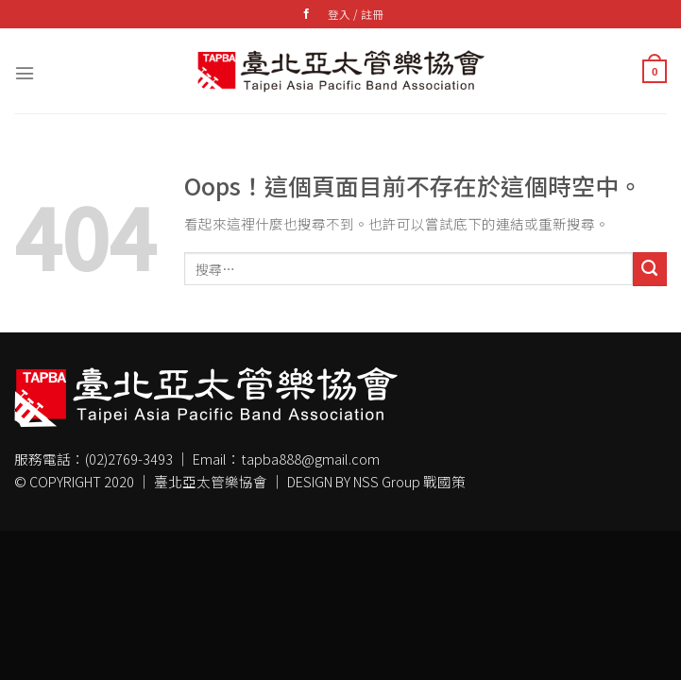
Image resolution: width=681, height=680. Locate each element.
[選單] (24, 70)
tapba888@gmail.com (310, 458)
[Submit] (650, 269)
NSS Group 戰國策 (409, 481)
